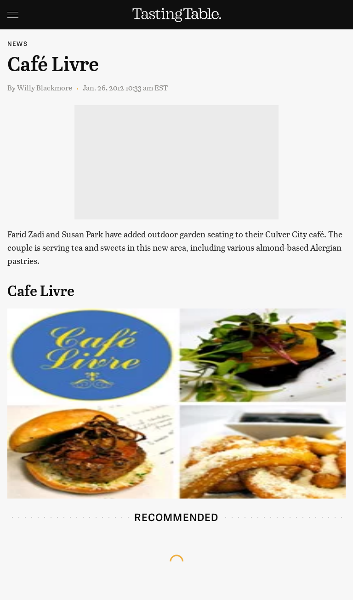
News (17, 43)
